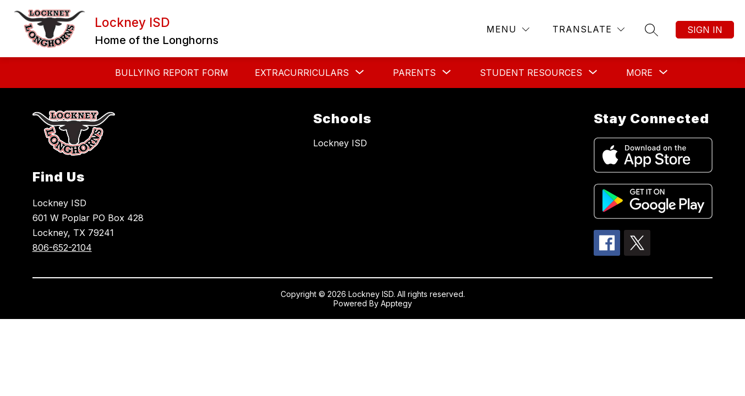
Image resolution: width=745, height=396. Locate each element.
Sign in (704, 29)
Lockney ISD (340, 143)
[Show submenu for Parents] (414, 72)
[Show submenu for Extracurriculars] (302, 72)
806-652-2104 (62, 247)
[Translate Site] (588, 29)
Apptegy (396, 303)
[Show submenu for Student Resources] (531, 72)
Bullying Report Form (171, 72)
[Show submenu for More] (639, 72)
